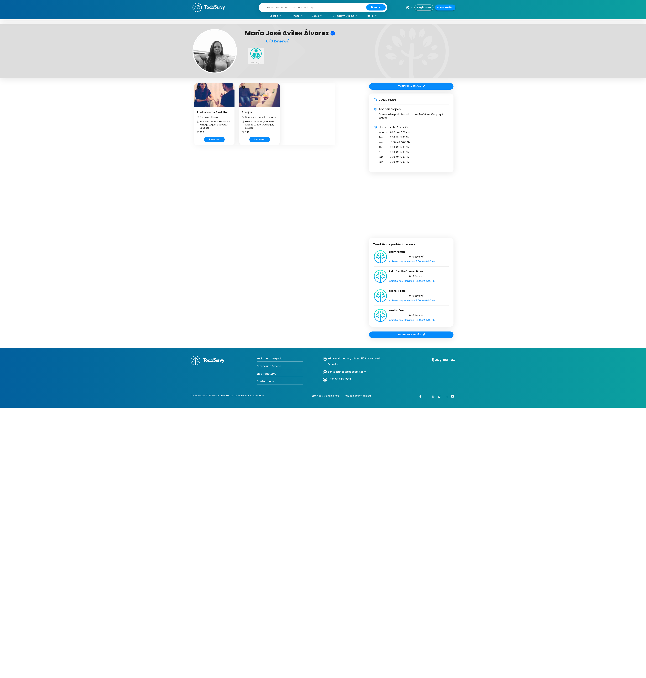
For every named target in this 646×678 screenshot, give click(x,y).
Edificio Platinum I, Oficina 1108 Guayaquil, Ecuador (354, 361)
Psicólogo (256, 62)
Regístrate (424, 7)
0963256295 (388, 100)
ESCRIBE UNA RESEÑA (411, 86)
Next (335, 117)
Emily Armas (397, 252)
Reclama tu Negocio (269, 358)
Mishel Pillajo (397, 291)
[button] (409, 7)
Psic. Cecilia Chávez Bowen (407, 271)
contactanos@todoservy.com (347, 371)
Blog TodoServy (266, 373)
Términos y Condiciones (324, 395)
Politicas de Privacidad (357, 395)
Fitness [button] (295, 16)
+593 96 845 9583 (339, 379)
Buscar (376, 7)
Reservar (214, 139)
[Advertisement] (30, 202)
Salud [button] (316, 16)
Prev (194, 117)
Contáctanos (265, 381)
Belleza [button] (274, 16)
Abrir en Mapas (390, 109)
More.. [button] (371, 16)
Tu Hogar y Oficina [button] (343, 16)
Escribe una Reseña (269, 366)
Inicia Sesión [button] (445, 7)
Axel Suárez (396, 310)
